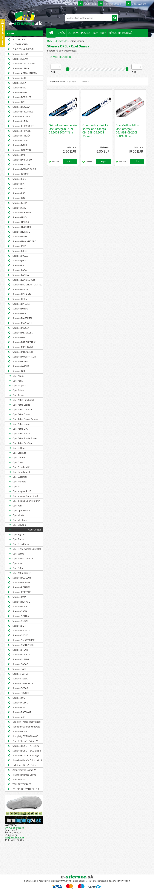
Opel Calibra (18, 448)
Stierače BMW (19, 92)
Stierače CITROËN (21, 135)
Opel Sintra (18, 539)
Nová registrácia (112, 3)
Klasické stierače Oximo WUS (27, 760)
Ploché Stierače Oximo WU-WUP (26, 741)
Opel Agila (17, 380)
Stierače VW (18, 707)
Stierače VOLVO (20, 702)
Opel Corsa (17, 462)
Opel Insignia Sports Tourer (26, 501)
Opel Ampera (19, 385)
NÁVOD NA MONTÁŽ (120, 33)
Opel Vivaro (18, 563)
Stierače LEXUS (20, 289)
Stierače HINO (19, 217)
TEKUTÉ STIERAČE (21, 784)
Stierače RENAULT (21, 601)
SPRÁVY (55, 40)
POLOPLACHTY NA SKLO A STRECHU (25, 789)
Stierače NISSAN (20, 361)
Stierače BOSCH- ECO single (26, 750)
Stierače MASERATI (22, 318)
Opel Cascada (19, 453)
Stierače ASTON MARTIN (24, 73)
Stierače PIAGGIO (21, 582)
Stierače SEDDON (21, 630)
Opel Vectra (18, 553)
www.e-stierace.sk (14, 827)
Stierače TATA (19, 669)
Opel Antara (18, 390)
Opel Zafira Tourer (21, 573)
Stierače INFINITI (20, 236)
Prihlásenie (90, 3)
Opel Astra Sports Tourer (24, 438)
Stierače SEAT (19, 625)
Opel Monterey (19, 520)
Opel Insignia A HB (21, 491)
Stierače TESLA (20, 678)
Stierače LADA (19, 270)
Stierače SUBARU (21, 654)
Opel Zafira (17, 568)
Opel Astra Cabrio (21, 404)
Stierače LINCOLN (21, 304)
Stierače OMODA (20, 366)
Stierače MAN (19, 313)
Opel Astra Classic (21, 414)
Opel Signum (18, 534)
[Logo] (25, 17)
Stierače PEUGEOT (21, 577)
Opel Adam (18, 376)
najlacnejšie (72, 81)
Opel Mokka (18, 515)
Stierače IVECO (19, 251)
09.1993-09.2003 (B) (60, 57)
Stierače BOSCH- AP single (25, 746)
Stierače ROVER (20, 606)
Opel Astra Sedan (21, 433)
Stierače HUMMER (21, 231)
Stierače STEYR (20, 650)
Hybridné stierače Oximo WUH (24, 765)
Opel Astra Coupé (21, 424)
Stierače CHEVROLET (23, 126)
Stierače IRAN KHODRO (24, 241)
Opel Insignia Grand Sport (25, 496)
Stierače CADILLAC (21, 116)
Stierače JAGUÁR (20, 256)
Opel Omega (34, 529)
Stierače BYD (18, 102)
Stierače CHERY (20, 121)
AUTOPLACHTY (20, 39)
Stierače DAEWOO (21, 150)
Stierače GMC (19, 207)
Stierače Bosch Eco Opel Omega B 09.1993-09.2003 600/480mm (127, 130)
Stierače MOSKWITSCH (24, 356)
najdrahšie (85, 81)
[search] (114, 18)
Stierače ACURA (20, 54)
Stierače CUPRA (20, 140)
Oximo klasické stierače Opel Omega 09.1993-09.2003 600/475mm (63, 128)
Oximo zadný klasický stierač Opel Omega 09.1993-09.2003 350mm (95, 130)
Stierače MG (18, 337)
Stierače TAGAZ (20, 664)
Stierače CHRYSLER (22, 131)
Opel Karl (17, 505)
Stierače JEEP (19, 260)
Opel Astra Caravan (22, 409)
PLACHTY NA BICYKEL (23, 49)
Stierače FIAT (19, 183)
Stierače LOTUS (20, 308)
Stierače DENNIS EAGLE (24, 169)
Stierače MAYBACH (22, 323)
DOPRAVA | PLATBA (79, 33)
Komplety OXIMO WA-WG (25, 736)
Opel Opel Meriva (21, 510)
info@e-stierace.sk (14, 837)
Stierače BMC (19, 87)
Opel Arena (18, 395)
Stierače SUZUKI (20, 659)
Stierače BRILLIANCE (22, 111)
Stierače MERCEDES (22, 332)
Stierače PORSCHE (21, 592)
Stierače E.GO (19, 179)
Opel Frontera (19, 481)
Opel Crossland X (20, 467)
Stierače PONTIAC (21, 587)
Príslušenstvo (19, 779)
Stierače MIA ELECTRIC (23, 342)
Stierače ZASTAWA (21, 712)
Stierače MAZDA (20, 328)
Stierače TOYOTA (20, 693)
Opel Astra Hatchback (23, 400)
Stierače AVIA (19, 83)
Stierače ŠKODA (20, 635)
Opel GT (16, 486)
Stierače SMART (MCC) (23, 640)
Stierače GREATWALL (23, 212)
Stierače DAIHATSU (22, 159)
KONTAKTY (99, 33)
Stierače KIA (18, 265)
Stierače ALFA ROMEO (23, 63)
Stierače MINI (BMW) (22, 347)
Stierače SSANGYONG (23, 645)
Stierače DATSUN (21, 164)
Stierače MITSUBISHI (23, 352)
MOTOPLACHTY (20, 44)
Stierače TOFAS (20, 688)
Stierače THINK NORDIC (24, 683)
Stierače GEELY (20, 203)
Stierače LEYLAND (21, 294)
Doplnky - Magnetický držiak (26, 722)
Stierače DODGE (20, 174)
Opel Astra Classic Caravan (25, 419)
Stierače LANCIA (20, 275)
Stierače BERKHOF (21, 97)
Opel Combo (18, 457)
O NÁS (61, 33)
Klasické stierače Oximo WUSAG (24, 775)
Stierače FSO (18, 193)
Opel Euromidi (19, 477)
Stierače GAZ (18, 198)
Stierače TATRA (20, 674)
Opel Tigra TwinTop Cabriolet (26, 549)
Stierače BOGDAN (21, 107)
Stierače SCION (20, 621)
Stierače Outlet (20, 731)
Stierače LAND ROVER (23, 280)
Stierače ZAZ (18, 717)
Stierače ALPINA (20, 68)
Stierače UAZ (18, 698)
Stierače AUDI (19, 78)
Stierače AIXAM (20, 59)
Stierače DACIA (19, 145)
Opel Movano (19, 525)
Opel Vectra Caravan (22, 558)
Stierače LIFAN (19, 299)
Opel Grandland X (21, 472)
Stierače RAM (19, 597)
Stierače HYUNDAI (21, 227)
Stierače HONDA (20, 222)
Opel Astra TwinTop (22, 443)
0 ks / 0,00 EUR (139, 3)
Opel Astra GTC (20, 428)
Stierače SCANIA (20, 616)
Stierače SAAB (19, 611)
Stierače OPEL (19, 371)
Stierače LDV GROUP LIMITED (27, 284)
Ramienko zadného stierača (26, 726)
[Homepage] (52, 32)
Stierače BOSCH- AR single (25, 755)
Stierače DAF (18, 155)
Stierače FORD (19, 188)
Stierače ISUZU (20, 246)
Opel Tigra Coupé (21, 544)
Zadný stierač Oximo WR (24, 770)
